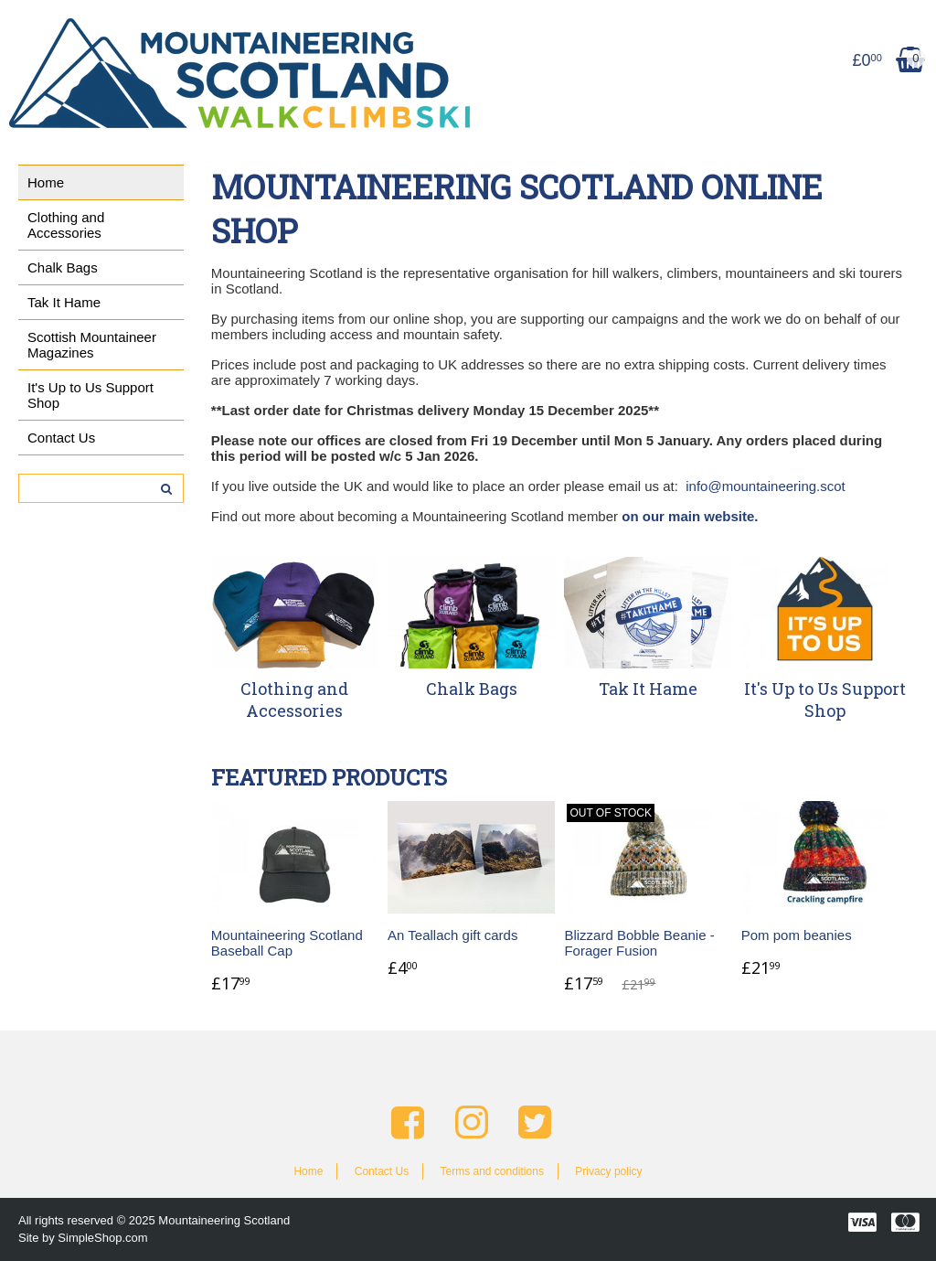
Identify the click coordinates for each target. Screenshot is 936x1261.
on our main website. (690, 516)
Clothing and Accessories (65, 224)
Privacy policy (608, 1171)
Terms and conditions (491, 1171)
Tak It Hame (64, 302)
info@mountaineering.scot (766, 486)
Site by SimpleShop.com (83, 1238)
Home (45, 182)
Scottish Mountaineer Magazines (91, 344)
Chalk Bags (62, 267)
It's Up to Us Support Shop (90, 395)
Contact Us (61, 437)
